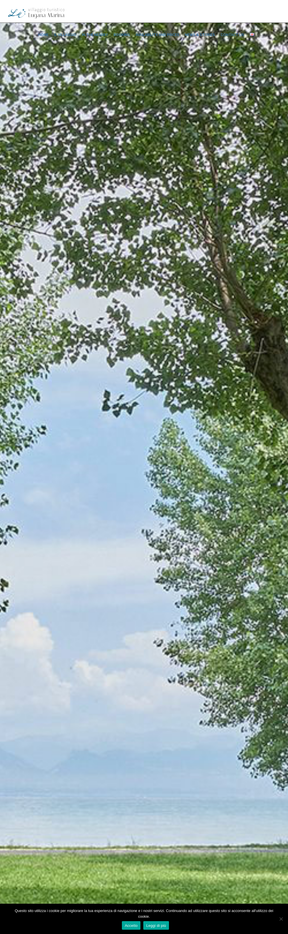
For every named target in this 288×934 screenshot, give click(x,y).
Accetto (131, 925)
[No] (281, 919)
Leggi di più (156, 925)
